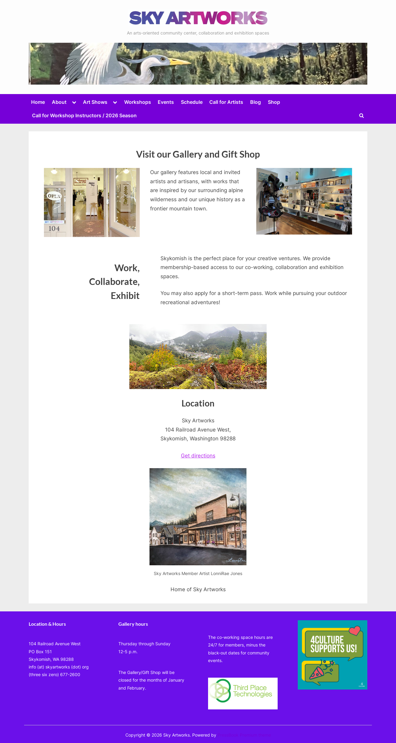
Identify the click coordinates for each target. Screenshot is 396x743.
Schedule (192, 102)
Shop (274, 102)
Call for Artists (226, 102)
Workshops (137, 102)
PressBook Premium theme (244, 735)
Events (166, 102)
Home (38, 102)
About (59, 102)
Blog (255, 102)
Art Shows (95, 102)
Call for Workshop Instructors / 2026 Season (84, 115)
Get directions (198, 456)
